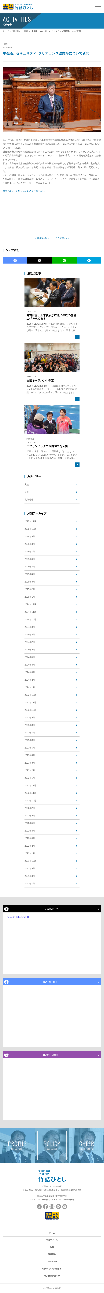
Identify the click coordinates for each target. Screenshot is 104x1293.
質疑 (5, 44)
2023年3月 (29, 763)
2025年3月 (29, 582)
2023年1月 (29, 778)
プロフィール (52, 1240)
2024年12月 (30, 604)
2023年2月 (29, 770)
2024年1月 (29, 687)
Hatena (89, 260)
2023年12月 (30, 695)
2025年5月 (29, 566)
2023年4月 (29, 755)
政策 (52, 1247)
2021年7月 (29, 883)
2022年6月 (29, 815)
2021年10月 (30, 861)
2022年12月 (30, 785)
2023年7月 (29, 732)
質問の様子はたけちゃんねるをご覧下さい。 (25, 191)
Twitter (39, 260)
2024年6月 (29, 649)
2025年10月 (30, 529)
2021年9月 (29, 868)
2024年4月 (29, 665)
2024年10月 (30, 619)
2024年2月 (29, 680)
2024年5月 (29, 657)
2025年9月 (29, 536)
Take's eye (52, 1261)
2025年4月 (29, 574)
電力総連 (28, 499)
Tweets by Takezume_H (17, 917)
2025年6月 (29, 559)
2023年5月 (29, 748)
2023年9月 (29, 717)
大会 (26, 484)
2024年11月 (30, 612)
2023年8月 (29, 725)
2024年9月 (29, 627)
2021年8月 (29, 876)
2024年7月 (29, 642)
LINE (64, 260)
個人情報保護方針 (52, 1276)
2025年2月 (29, 589)
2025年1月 (29, 597)
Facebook (15, 260)
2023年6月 (29, 740)
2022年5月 (29, 823)
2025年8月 (29, 544)
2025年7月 (29, 551)
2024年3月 (29, 672)
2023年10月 (30, 710)
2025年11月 (30, 521)
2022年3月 (29, 838)
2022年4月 (29, 831)
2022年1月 (29, 853)
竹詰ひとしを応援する (52, 1268)
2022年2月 (29, 846)
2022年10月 (30, 800)
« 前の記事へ (42, 238)
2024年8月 (29, 634)
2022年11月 (30, 793)
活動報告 (52, 1254)
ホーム (52, 1233)
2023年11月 (30, 702)
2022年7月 (29, 808)
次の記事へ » (62, 238)
